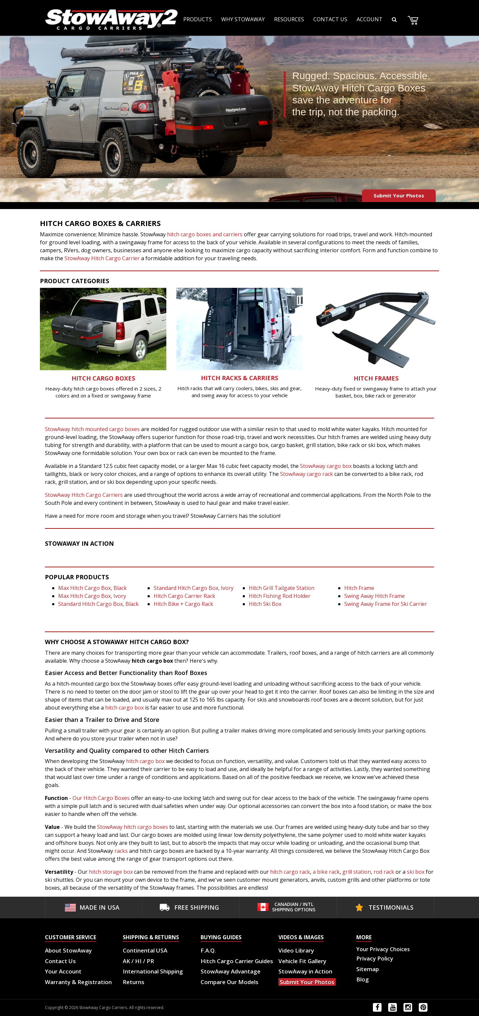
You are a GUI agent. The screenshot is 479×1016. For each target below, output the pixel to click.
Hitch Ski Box (265, 604)
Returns (133, 982)
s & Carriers (258, 378)
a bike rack (326, 871)
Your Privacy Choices (383, 949)
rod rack (384, 871)
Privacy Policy (374, 958)
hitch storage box (111, 871)
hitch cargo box (125, 707)
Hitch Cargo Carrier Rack (184, 596)
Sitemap (367, 969)
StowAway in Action (305, 971)
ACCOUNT (370, 19)
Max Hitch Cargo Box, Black (92, 588)
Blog (362, 979)
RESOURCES (289, 19)
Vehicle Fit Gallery (302, 961)
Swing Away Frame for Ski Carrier (385, 604)
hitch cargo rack (290, 871)
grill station (356, 871)
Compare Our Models (229, 982)
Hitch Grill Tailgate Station (281, 588)
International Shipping (153, 971)
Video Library (296, 950)
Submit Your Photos (399, 195)
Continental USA (145, 950)
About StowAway (68, 950)
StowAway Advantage (230, 971)
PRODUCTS (197, 19)
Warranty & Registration (78, 982)
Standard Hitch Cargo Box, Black (98, 604)
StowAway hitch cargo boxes (132, 827)
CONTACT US (330, 19)
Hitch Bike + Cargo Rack (183, 604)
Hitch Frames (376, 378)
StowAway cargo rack (306, 474)
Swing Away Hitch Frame (374, 596)
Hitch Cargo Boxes (103, 378)
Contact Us (60, 961)
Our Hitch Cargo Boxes (101, 798)
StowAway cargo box (326, 466)
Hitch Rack (219, 378)
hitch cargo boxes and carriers (204, 234)
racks (121, 850)
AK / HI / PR (138, 961)
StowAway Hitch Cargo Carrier (102, 258)
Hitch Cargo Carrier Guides (237, 961)
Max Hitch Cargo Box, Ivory (92, 596)
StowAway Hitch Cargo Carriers (84, 495)
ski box (416, 871)
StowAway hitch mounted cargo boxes (92, 429)
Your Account (63, 971)
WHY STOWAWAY (243, 19)
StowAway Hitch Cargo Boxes (358, 87)
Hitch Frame (359, 588)
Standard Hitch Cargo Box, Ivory (194, 588)
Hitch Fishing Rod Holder (279, 596)
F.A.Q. (208, 950)
